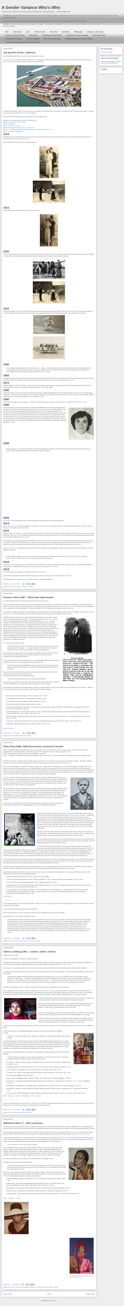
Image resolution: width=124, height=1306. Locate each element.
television (24, 1112)
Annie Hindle (90, 612)
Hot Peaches (23, 1137)
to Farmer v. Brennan (14, 126)
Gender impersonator (20, 735)
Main (7, 32)
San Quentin (6, 60)
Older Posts (90, 1294)
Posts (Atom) (53, 1300)
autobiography (17, 1112)
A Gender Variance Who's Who (31, 7)
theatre (29, 735)
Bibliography (78, 32)
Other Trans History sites (52, 39)
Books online (33, 35)
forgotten (10, 735)
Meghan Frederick (87, 526)
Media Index (66, 32)
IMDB (5, 1096)
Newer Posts (7, 1294)
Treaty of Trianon (51, 796)
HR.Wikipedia (7, 896)
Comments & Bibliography (15, 131)
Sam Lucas (44, 621)
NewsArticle (71, 380)
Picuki (18, 1198)
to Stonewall (11, 124)
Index (28, 32)
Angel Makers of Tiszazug (65, 852)
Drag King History (8, 728)
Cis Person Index (39, 32)
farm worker (23, 941)
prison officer (16, 586)
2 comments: (16, 1284)
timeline (31, 586)
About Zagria (17, 32)
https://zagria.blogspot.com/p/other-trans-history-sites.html (111, 62)
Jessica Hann (24, 579)
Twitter (32, 1096)
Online (42, 396)
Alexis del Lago (72, 1132)
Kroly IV (14, 794)
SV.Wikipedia (25, 1096)
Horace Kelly (43, 411)
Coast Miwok (25, 113)
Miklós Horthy (11, 792)
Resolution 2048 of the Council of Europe (78, 39)
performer (19, 1287)
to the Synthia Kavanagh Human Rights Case (21, 127)
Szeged (57, 761)
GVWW (13, 422)
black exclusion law (65, 606)
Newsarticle (13, 535)
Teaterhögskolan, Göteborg (47, 990)
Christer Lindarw (66, 964)
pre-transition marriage (34, 941)
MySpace (10, 1096)
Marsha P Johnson (65, 1137)
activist (10, 1112)
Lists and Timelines (32, 39)
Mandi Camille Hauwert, (10, 526)
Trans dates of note (98, 35)
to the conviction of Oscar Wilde (16, 122)
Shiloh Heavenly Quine (10, 548)
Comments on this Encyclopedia (77, 35)
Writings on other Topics (95, 32)
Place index (53, 32)
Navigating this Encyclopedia (52, 35)
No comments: (16, 584)
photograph (25, 1287)
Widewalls (11, 1198)
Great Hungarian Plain (11, 781)
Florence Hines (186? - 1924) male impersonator (28, 597)
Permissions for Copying (13, 39)
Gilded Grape (50, 1147)
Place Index (58, 21)
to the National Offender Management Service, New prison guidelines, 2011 (29, 129)
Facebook (38, 1096)
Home (49, 1294)
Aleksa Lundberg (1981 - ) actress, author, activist (29, 951)
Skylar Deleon (7, 520)
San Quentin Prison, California (19, 52)
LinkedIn (17, 1096)
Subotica (38, 805)
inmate (10, 586)
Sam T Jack (48, 619)
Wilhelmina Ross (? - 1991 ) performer (23, 1123)
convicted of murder (13, 941)
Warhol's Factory (53, 1287)
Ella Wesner (9, 613)
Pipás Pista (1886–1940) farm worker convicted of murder (33, 746)
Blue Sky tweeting (106, 52)
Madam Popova (19, 912)
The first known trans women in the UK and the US (22, 42)
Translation (68, 1078)
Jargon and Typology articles (15, 35)
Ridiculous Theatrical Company (81, 1134)
